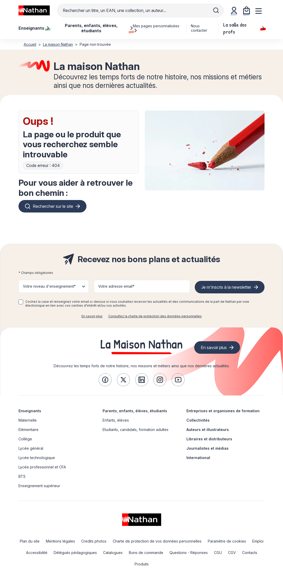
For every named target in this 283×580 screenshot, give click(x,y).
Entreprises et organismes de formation (223, 411)
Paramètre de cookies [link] (227, 541)
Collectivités (198, 420)
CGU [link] (218, 552)
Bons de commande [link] (146, 552)
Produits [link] (142, 564)
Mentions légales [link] (60, 541)
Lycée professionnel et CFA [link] (42, 467)
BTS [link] (22, 476)
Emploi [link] (257, 541)
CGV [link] (232, 552)
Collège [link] (25, 439)
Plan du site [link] (30, 541)
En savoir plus (92, 316)
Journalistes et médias (207, 448)
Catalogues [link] (113, 552)
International (198, 457)
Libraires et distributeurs (209, 439)
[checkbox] (20, 302)
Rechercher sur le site (53, 206)
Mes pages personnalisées (156, 28)
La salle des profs (244, 28)
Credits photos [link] (93, 541)
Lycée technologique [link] (36, 457)
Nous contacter (199, 28)
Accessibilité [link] (36, 552)
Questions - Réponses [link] (188, 552)
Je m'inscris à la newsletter (226, 287)
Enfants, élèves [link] (116, 420)
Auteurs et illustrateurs (207, 429)
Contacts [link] (249, 552)
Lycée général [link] (30, 448)
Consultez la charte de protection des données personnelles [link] (155, 316)
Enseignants (29, 411)
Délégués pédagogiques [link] (75, 552)
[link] (105, 379)
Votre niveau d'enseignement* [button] (49, 286)
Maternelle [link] (27, 420)
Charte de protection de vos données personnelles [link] (157, 541)
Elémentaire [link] (28, 429)
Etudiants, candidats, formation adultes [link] (135, 429)
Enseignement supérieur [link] (39, 486)
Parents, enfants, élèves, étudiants (135, 411)
